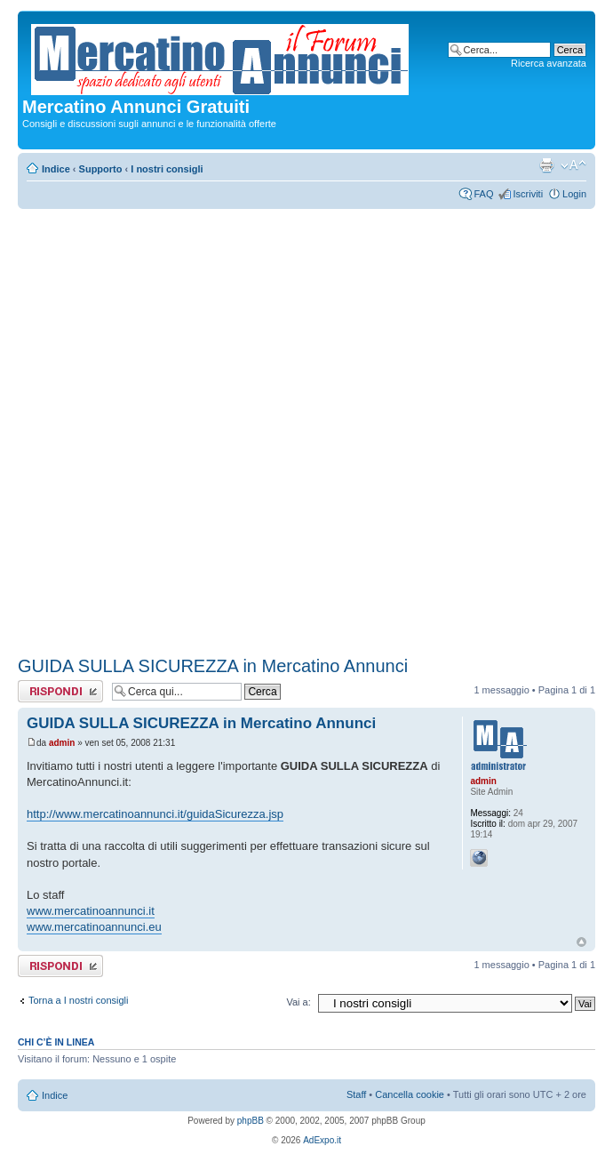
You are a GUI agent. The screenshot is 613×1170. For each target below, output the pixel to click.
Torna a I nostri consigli (78, 1000)
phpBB (250, 1121)
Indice (56, 169)
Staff (356, 1094)
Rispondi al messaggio (60, 691)
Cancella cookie (409, 1094)
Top (581, 942)
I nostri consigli (167, 169)
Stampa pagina (546, 165)
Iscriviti (528, 193)
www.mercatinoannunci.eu (94, 927)
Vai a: (298, 1002)
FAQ (483, 193)
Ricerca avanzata (548, 63)
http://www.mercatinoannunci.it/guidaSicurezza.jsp (155, 814)
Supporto (101, 169)
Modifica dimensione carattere (573, 165)
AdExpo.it (322, 1140)
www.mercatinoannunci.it (91, 911)
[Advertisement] (210, 429)
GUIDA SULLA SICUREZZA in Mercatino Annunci (213, 666)
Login (574, 193)
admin (62, 743)
